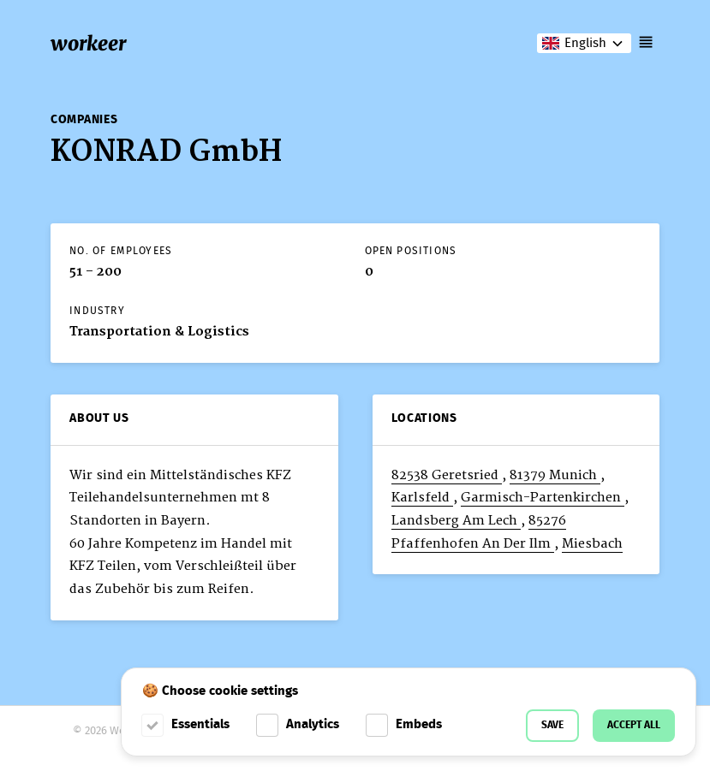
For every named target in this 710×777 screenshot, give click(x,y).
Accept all (633, 725)
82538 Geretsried (446, 475)
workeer (88, 43)
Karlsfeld (422, 497)
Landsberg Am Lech (456, 521)
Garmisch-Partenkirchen (542, 497)
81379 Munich (555, 475)
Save (552, 725)
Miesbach (592, 544)
